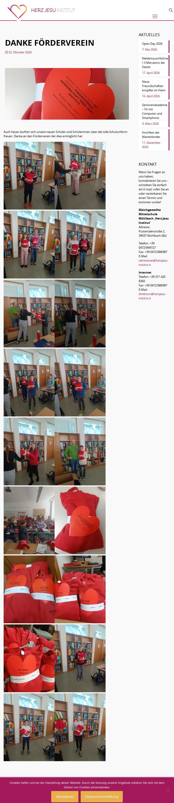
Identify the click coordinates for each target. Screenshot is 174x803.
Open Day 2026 (152, 44)
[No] (168, 790)
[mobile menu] (155, 16)
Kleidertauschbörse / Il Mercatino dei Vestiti (154, 62)
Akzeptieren (65, 796)
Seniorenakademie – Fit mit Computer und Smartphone (154, 111)
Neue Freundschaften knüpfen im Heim (153, 86)
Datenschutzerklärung (101, 796)
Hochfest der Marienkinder (151, 134)
